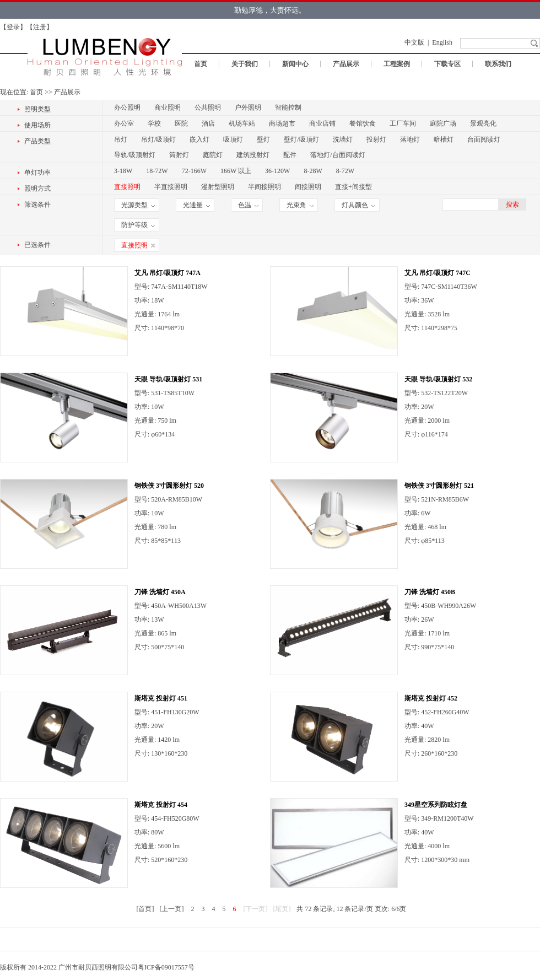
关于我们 (244, 64)
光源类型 (138, 205)
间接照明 (308, 187)
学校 (154, 123)
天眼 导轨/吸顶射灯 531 (168, 379)
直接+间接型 (353, 187)
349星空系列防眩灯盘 (435, 805)
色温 (248, 205)
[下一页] (255, 909)
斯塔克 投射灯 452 (430, 698)
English (442, 42)
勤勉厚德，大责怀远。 (270, 10)
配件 (289, 155)
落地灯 (410, 139)
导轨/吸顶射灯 (134, 155)
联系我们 (498, 64)
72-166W (194, 171)
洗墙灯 (343, 139)
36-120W (277, 171)
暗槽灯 (443, 139)
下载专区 (447, 64)
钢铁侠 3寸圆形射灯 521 (439, 485)
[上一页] (171, 909)
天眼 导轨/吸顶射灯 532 (438, 379)
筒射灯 (179, 155)
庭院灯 (213, 155)
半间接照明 (264, 187)
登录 (13, 27)
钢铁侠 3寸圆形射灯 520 (169, 485)
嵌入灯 (199, 139)
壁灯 (263, 139)
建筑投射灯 (252, 155)
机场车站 (242, 123)
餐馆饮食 (362, 123)
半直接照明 (170, 187)
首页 (200, 64)
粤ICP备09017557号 (166, 967)
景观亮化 (483, 123)
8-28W (313, 171)
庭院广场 (443, 123)
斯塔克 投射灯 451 (160, 698)
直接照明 (127, 187)
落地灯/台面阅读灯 (337, 155)
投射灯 (376, 139)
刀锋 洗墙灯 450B (429, 592)
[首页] (145, 909)
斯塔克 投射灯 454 (160, 805)
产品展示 (346, 64)
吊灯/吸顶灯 (158, 139)
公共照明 (208, 107)
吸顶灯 (233, 139)
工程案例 (397, 64)
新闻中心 (295, 64)
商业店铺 (322, 123)
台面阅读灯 (483, 139)
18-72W (157, 171)
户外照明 (248, 107)
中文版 (414, 42)
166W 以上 (235, 171)
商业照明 (167, 107)
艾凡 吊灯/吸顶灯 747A (167, 273)
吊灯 (120, 139)
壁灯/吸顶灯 (301, 139)
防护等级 (138, 225)
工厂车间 (403, 123)
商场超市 (282, 123)
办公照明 (127, 107)
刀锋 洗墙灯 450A (160, 592)
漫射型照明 (217, 187)
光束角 (300, 205)
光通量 (196, 205)
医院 (181, 123)
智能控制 (288, 107)
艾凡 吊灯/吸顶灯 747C (437, 273)
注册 (39, 27)
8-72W (345, 171)
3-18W (123, 171)
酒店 (208, 123)
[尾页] (281, 909)
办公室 (124, 123)
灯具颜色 (358, 205)
